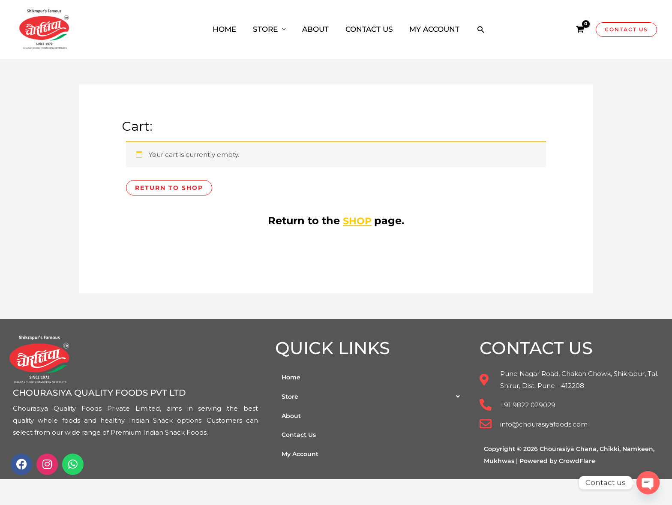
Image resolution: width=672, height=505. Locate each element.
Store (373, 397)
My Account (301, 455)
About (292, 416)
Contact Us (300, 436)
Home (292, 377)
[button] (373, 397)
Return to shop (171, 188)
